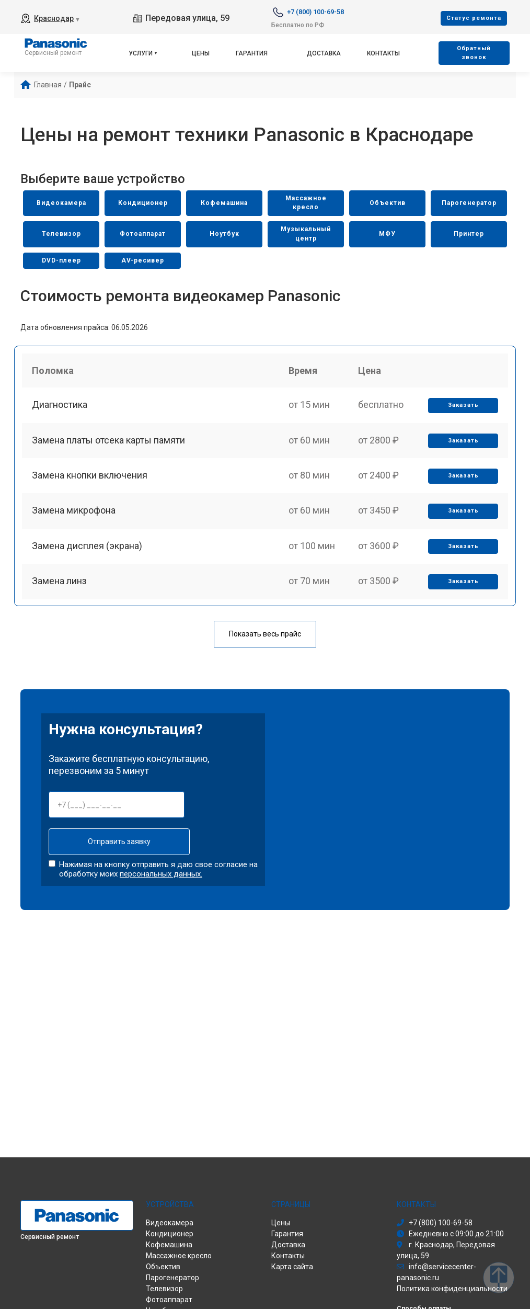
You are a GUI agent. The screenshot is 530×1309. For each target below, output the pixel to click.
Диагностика (60, 407)
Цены (201, 53)
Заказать (462, 407)
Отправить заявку (116, 842)
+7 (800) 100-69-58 (315, 12)
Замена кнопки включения (90, 479)
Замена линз (59, 588)
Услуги (141, 53)
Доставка (324, 53)
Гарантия (252, 53)
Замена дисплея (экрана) (87, 552)
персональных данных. (161, 874)
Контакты (383, 53)
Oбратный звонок (474, 53)
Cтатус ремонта (473, 18)
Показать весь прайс (265, 635)
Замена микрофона (74, 515)
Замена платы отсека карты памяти (109, 443)
